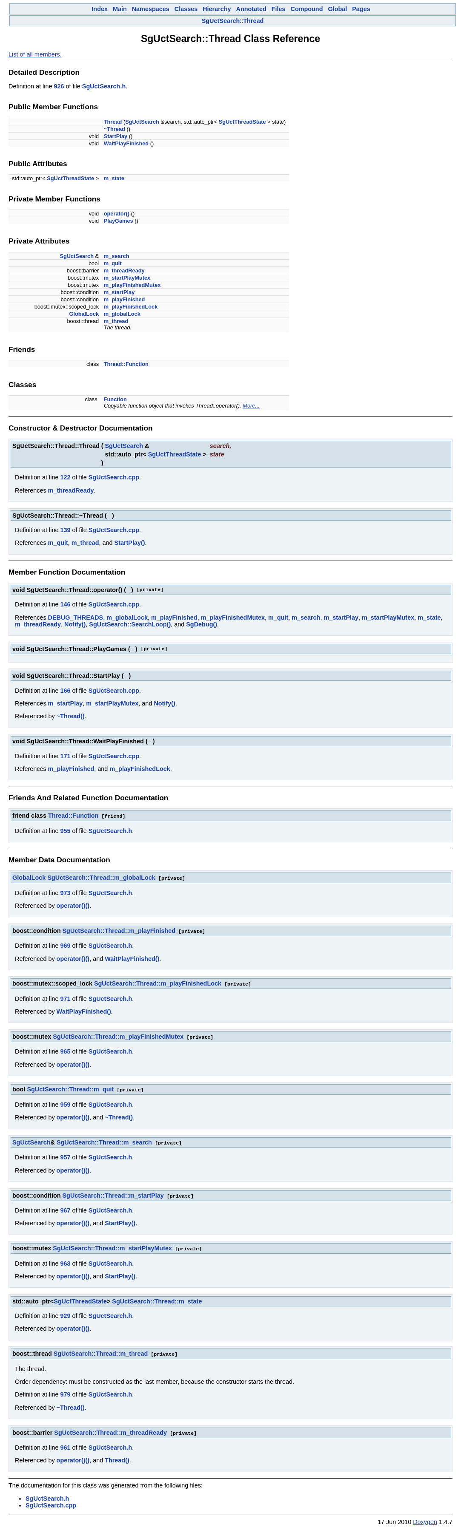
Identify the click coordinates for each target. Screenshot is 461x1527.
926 (59, 86)
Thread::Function (126, 364)
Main (120, 9)
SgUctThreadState (242, 122)
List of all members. (35, 54)
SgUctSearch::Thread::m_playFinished (119, 929)
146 (65, 604)
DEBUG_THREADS (75, 617)
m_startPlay (119, 292)
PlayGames (118, 221)
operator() (116, 213)
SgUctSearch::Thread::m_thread (101, 1349)
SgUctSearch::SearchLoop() (130, 624)
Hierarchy (217, 9)
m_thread (116, 321)
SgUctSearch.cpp (114, 477)
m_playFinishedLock (131, 306)
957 (65, 1154)
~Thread (114, 129)
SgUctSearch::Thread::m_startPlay (113, 1192)
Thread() (117, 1455)
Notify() (75, 624)
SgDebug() (201, 624)
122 (65, 477)
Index (100, 9)
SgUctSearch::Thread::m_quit (70, 1087)
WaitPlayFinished (126, 143)
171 (65, 756)
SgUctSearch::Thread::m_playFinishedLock (157, 982)
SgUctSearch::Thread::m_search (104, 1139)
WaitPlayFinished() (132, 957)
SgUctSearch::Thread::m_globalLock (101, 877)
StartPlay (115, 136)
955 (65, 830)
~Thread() (71, 716)
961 (65, 1442)
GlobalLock (84, 314)
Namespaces (150, 9)
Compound (307, 9)
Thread (253, 20)
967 (65, 1207)
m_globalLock (122, 314)
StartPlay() (130, 542)
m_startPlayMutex (127, 278)
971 (65, 997)
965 (65, 1049)
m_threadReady (124, 270)
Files (279, 9)
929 (65, 1312)
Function (115, 399)
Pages (361, 9)
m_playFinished (124, 299)
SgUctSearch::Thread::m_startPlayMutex (112, 1244)
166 (65, 690)
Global (337, 9)
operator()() (73, 904)
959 (65, 1102)
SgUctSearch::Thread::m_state (157, 1297)
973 (65, 892)
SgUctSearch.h (104, 86)
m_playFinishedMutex (132, 285)
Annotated (251, 9)
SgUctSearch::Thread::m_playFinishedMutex (118, 1034)
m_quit (113, 263)
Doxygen (425, 1517)
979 (65, 1390)
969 (65, 944)
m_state (114, 178)
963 (65, 1259)
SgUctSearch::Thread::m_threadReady (110, 1428)
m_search (116, 256)
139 (65, 530)
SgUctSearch (221, 20)
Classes (186, 9)
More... (251, 405)
